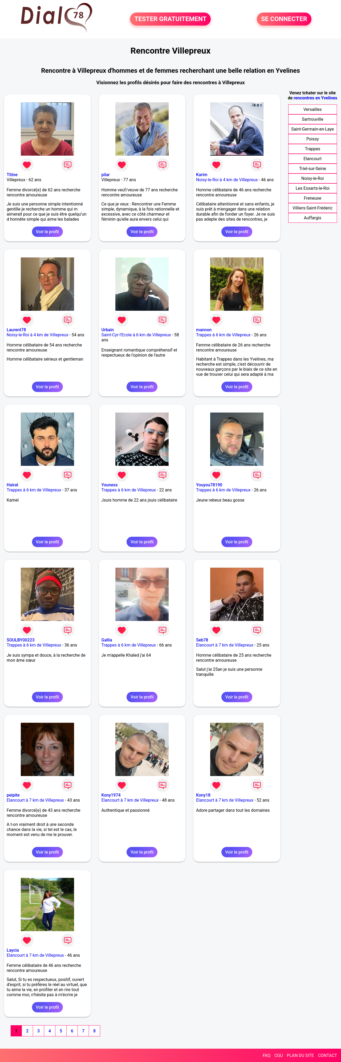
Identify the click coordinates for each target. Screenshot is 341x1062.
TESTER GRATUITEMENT (170, 19)
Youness (110, 484)
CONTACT (327, 1055)
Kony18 (203, 795)
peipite (13, 795)
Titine (12, 174)
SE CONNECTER (284, 19)
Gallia (107, 640)
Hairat (12, 484)
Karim (201, 174)
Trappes (312, 148)
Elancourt (312, 158)
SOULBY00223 (21, 640)
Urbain (108, 329)
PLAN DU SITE (300, 1055)
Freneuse (312, 198)
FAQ (266, 1055)
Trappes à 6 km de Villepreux (223, 334)
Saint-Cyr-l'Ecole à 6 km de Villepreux (136, 334)
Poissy (312, 139)
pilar (106, 174)
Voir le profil (47, 231)
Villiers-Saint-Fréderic (313, 208)
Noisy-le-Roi (312, 178)
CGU (278, 1055)
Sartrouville (312, 119)
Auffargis (312, 217)
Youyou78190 (209, 484)
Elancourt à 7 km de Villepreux (224, 645)
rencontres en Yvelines (315, 97)
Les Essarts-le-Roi (313, 188)
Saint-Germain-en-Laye (312, 129)
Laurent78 (16, 329)
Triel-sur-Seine (312, 168)
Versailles (312, 109)
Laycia (13, 950)
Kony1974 (111, 795)
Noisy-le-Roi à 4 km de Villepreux (227, 179)
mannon (204, 329)
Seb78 (202, 640)
